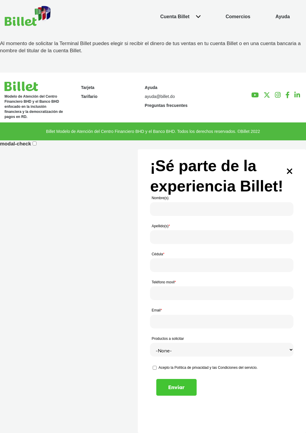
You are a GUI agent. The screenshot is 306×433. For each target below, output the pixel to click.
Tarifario (89, 96)
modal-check (15, 144)
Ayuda (151, 87)
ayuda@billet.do (160, 96)
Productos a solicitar (168, 339)
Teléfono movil (164, 282)
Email (157, 310)
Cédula (158, 254)
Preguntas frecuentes (166, 105)
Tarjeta (87, 87)
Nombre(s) (160, 198)
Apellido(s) (161, 226)
